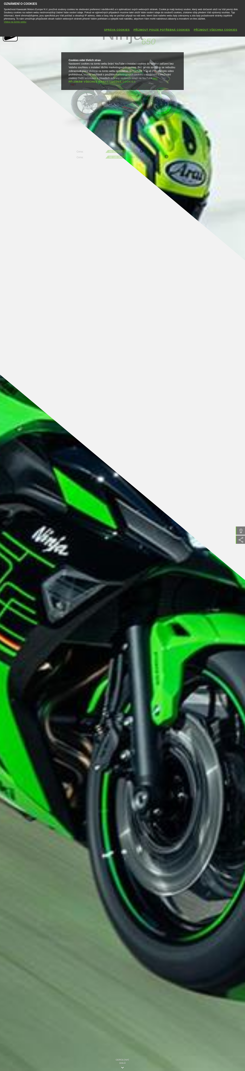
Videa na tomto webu (15, 21)
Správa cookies (117, 29)
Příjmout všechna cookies (215, 29)
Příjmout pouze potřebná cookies (162, 29)
